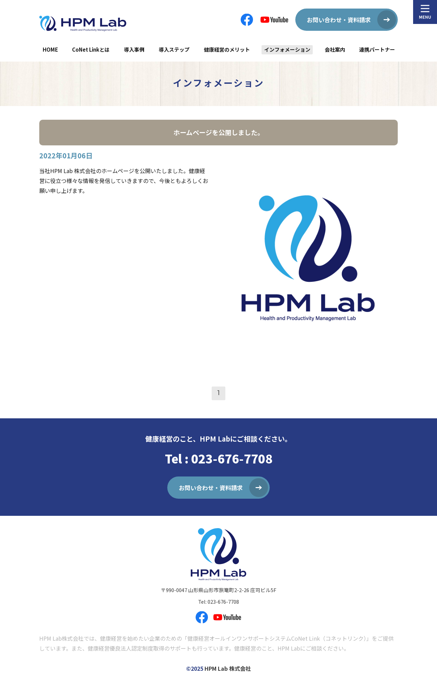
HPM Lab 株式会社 (228, 668)
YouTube (274, 20)
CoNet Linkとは (91, 49)
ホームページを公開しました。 (218, 132)
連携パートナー (377, 49)
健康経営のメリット (227, 49)
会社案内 (335, 49)
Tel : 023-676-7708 (218, 458)
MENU (425, 12)
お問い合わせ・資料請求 (339, 19)
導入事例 (134, 49)
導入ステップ (174, 49)
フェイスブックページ (247, 20)
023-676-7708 (223, 601)
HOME (50, 49)
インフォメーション (287, 49)
